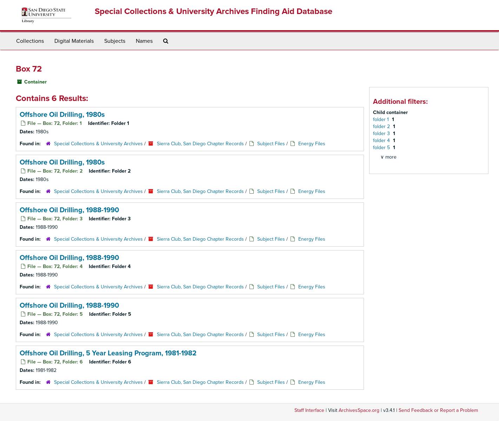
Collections (30, 41)
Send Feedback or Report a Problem (438, 410)
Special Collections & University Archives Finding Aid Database (213, 11)
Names (144, 41)
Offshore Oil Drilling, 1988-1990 (69, 210)
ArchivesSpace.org (359, 410)
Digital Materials (74, 41)
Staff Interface (309, 410)
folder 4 (382, 140)
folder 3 (382, 133)
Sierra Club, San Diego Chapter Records (200, 144)
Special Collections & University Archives (98, 144)
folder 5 (382, 148)
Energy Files (311, 144)
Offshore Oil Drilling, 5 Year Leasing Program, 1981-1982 (108, 353)
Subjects (114, 41)
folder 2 (382, 126)
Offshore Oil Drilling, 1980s (62, 115)
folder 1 (381, 119)
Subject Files (271, 144)
